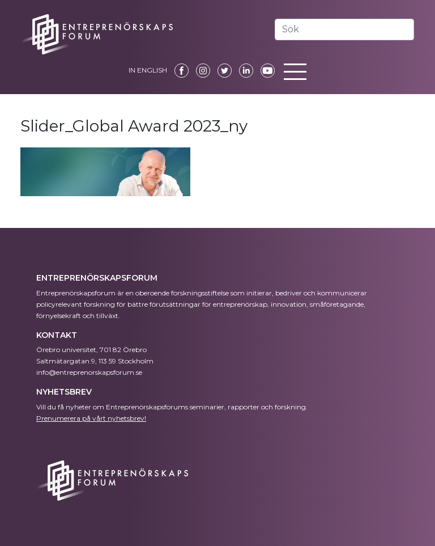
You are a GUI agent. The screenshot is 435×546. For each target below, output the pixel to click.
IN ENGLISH (148, 70)
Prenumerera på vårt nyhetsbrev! (91, 418)
